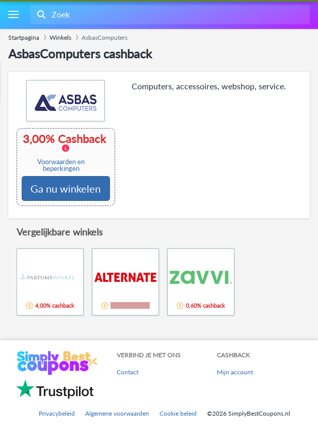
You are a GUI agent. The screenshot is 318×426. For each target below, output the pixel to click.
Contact (127, 372)
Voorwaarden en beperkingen (61, 165)
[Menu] (13, 15)
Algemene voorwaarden (117, 413)
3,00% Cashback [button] (65, 152)
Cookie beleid (178, 413)
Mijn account (235, 372)
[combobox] (169, 14)
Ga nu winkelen (65, 188)
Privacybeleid (57, 413)
